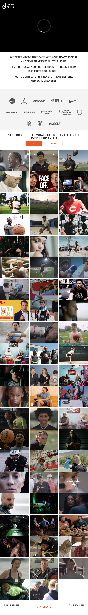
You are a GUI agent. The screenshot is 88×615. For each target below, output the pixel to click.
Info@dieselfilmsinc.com (76, 605)
